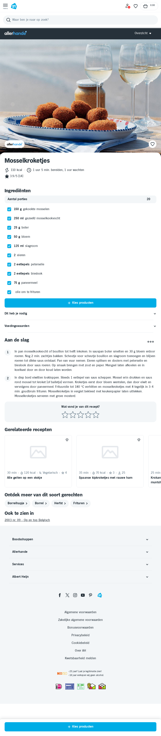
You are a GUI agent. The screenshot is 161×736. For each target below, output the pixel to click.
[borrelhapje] (17, 503)
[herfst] (60, 503)
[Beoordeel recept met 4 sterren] (88, 415)
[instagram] (75, 595)
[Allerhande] (15, 33)
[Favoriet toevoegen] (67, 440)
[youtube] (82, 595)
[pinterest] (90, 595)
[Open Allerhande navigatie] (144, 33)
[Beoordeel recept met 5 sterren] (96, 415)
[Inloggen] (128, 6)
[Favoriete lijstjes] (135, 6)
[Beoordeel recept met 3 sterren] (80, 415)
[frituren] (80, 503)
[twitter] (67, 595)
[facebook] (59, 595)
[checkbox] (9, 209)
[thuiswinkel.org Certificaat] (91, 686)
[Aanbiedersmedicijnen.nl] (80, 686)
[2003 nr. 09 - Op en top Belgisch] (80, 520)
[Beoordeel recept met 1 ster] (65, 415)
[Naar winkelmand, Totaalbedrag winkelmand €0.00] (149, 6)
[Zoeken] (80, 20)
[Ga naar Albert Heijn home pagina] (14, 6)
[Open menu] (5, 6)
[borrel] (41, 503)
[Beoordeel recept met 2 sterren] (73, 415)
